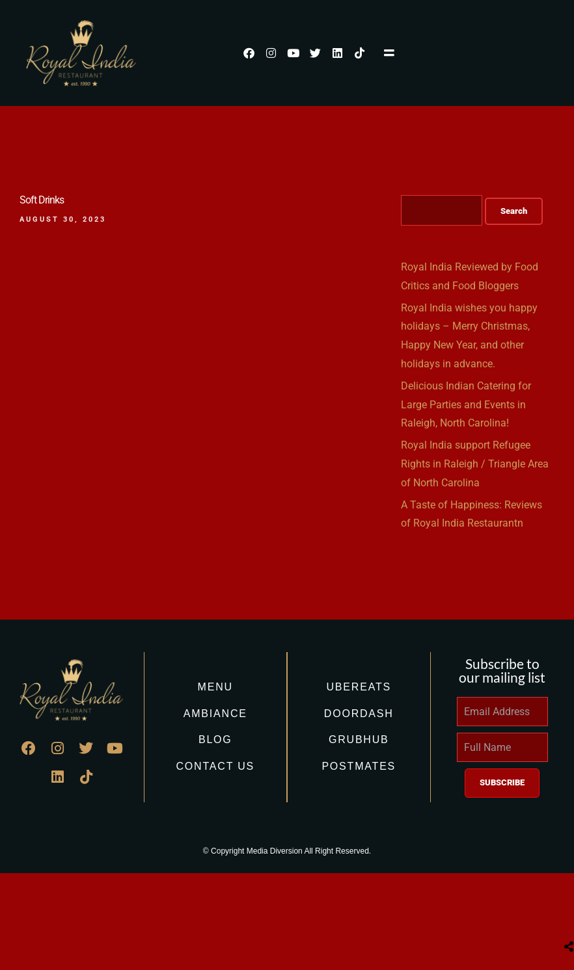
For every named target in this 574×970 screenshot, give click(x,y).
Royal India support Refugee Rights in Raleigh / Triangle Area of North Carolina (475, 464)
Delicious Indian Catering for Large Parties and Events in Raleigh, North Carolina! (466, 405)
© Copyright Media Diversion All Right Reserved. (287, 851)
